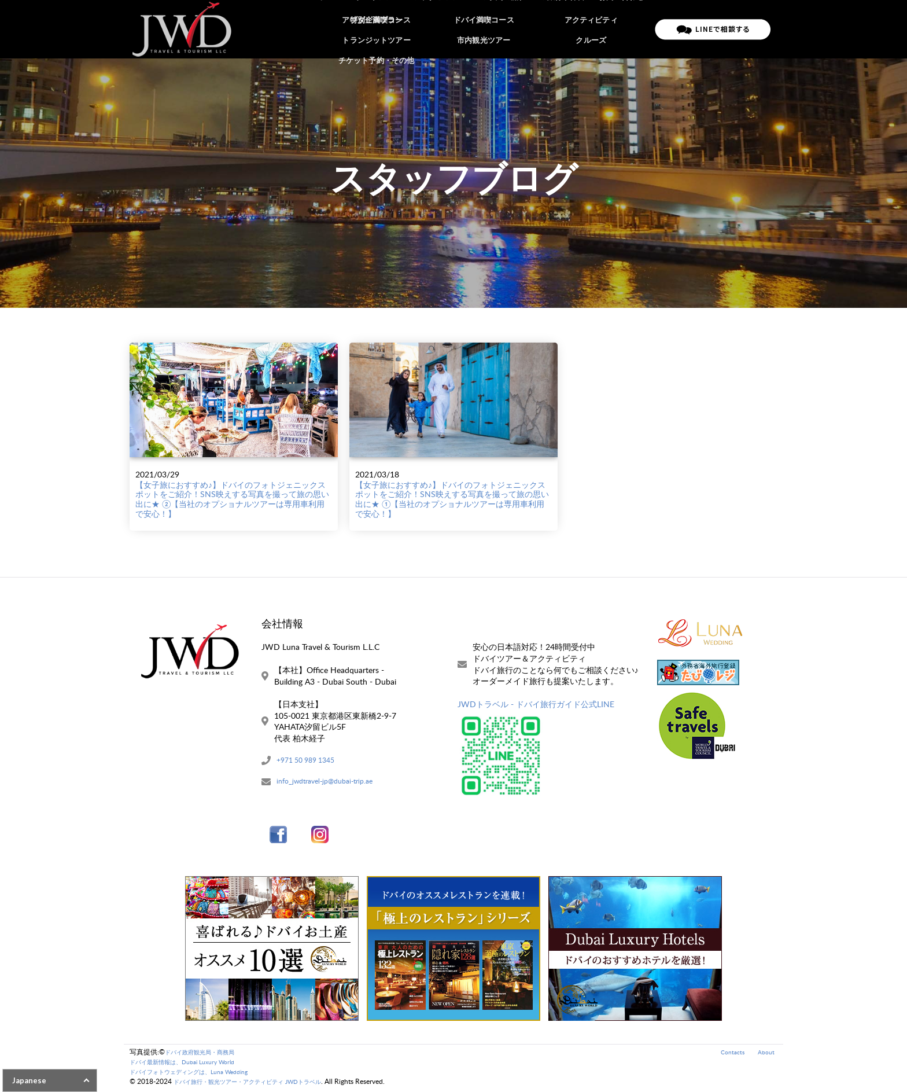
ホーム (342, 29)
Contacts (728, 1054)
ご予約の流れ (509, 29)
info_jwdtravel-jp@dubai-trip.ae (331, 783)
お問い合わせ (622, 29)
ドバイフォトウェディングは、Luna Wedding (200, 1074)
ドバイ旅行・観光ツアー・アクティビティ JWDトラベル (262, 1084)
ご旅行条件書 (565, 29)
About (765, 1054)
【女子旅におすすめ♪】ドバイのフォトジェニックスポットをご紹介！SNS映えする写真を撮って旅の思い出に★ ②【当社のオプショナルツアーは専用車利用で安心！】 (232, 499)
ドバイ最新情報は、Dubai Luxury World (191, 1064)
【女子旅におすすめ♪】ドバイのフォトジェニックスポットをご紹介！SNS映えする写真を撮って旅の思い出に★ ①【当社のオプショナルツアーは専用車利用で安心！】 (452, 499)
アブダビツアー (448, 29)
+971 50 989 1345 (310, 761)
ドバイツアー (388, 29)
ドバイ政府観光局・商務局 (206, 1054)
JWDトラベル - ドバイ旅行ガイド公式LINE (536, 703)
